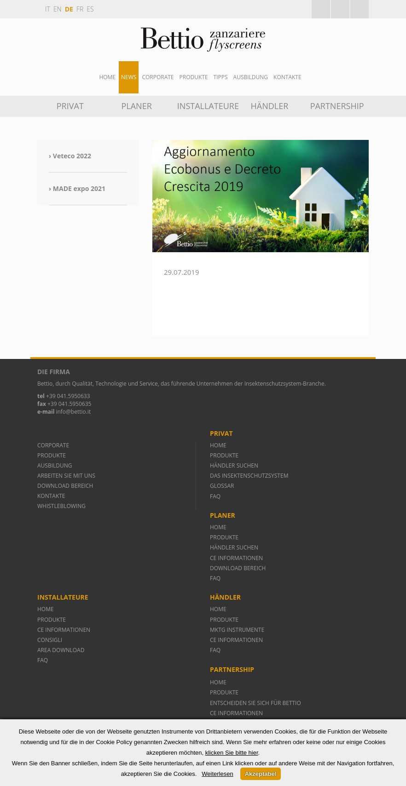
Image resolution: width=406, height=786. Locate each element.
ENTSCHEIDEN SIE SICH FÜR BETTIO (255, 703)
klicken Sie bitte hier (231, 752)
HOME (218, 445)
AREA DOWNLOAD (60, 650)
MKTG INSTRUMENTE (237, 630)
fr (79, 9)
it (47, 9)
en (57, 9)
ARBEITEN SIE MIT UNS (66, 476)
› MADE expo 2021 (77, 188)
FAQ (215, 496)
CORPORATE (53, 445)
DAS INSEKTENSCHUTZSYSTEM (249, 476)
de (69, 9)
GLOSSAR (222, 486)
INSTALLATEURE (206, 105)
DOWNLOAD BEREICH (65, 486)
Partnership (337, 105)
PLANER (136, 105)
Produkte (194, 77)
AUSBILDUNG (250, 77)
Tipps (221, 77)
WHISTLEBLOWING (61, 506)
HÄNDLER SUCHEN (234, 465)
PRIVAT (70, 105)
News (128, 77)
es (90, 9)
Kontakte (287, 77)
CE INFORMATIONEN (236, 558)
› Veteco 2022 (70, 155)
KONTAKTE (51, 496)
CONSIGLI (49, 640)
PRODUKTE (52, 455)
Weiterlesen (217, 773)
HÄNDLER (270, 105)
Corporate (158, 77)
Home (107, 77)
